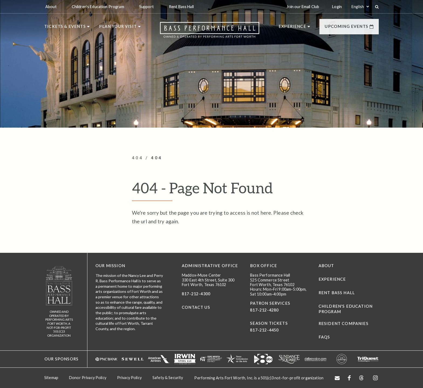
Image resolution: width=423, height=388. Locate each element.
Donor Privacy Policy (87, 377)
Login (337, 6)
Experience (332, 279)
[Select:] (360, 6)
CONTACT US (196, 307)
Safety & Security (167, 377)
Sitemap (51, 377)
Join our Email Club (302, 6)
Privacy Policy (129, 377)
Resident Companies (344, 323)
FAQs (324, 337)
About (326, 265)
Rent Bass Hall (337, 292)
